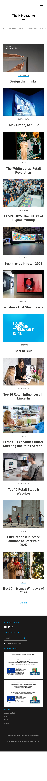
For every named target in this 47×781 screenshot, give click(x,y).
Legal (37, 741)
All (2, 28)
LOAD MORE (23, 603)
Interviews (32, 28)
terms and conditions (17, 643)
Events (22, 28)
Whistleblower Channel (15, 741)
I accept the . (13, 643)
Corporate (11, 28)
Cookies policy (29, 741)
